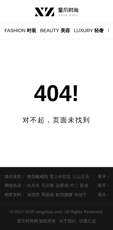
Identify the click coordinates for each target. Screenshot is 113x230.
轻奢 (89, 30)
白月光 (33, 185)
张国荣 (33, 194)
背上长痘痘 (60, 176)
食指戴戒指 (37, 176)
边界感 (62, 185)
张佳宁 (80, 194)
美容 (55, 30)
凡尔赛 (47, 185)
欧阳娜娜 (64, 194)
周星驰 (47, 194)
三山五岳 (81, 176)
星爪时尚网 (27, 221)
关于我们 (67, 221)
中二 (74, 185)
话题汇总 (87, 221)
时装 (20, 30)
